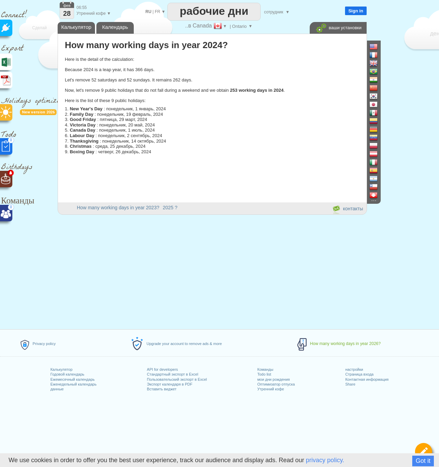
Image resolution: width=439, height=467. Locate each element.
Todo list (264, 374)
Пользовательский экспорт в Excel (177, 379)
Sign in (355, 10)
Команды (265, 369)
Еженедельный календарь (73, 384)
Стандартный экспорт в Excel (172, 374)
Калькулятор (61, 369)
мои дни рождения (273, 379)
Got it (423, 460)
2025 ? (170, 207)
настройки (354, 369)
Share (350, 384)
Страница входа (359, 374)
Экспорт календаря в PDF (169, 384)
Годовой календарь (67, 374)
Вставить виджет (161, 389)
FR (157, 11)
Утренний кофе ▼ (93, 13)
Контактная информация (367, 379)
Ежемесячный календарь (72, 379)
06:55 (81, 7)
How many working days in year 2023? (118, 207)
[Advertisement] (212, 271)
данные (57, 389)
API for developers (162, 369)
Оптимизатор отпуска (276, 384)
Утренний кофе (270, 389)
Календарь (115, 27)
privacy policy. (325, 460)
